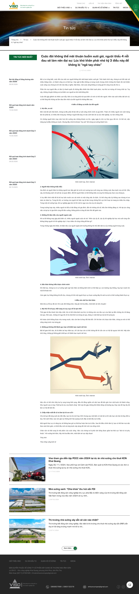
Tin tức (116, 8)
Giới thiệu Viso (63, 8)
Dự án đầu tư (81, 8)
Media (72, 561)
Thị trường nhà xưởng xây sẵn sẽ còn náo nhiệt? (73, 520)
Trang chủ (81, 3)
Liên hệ (91, 3)
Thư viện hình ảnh (104, 3)
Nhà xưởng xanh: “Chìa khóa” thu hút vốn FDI (72, 489)
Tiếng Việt (118, 3)
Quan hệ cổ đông (100, 8)
